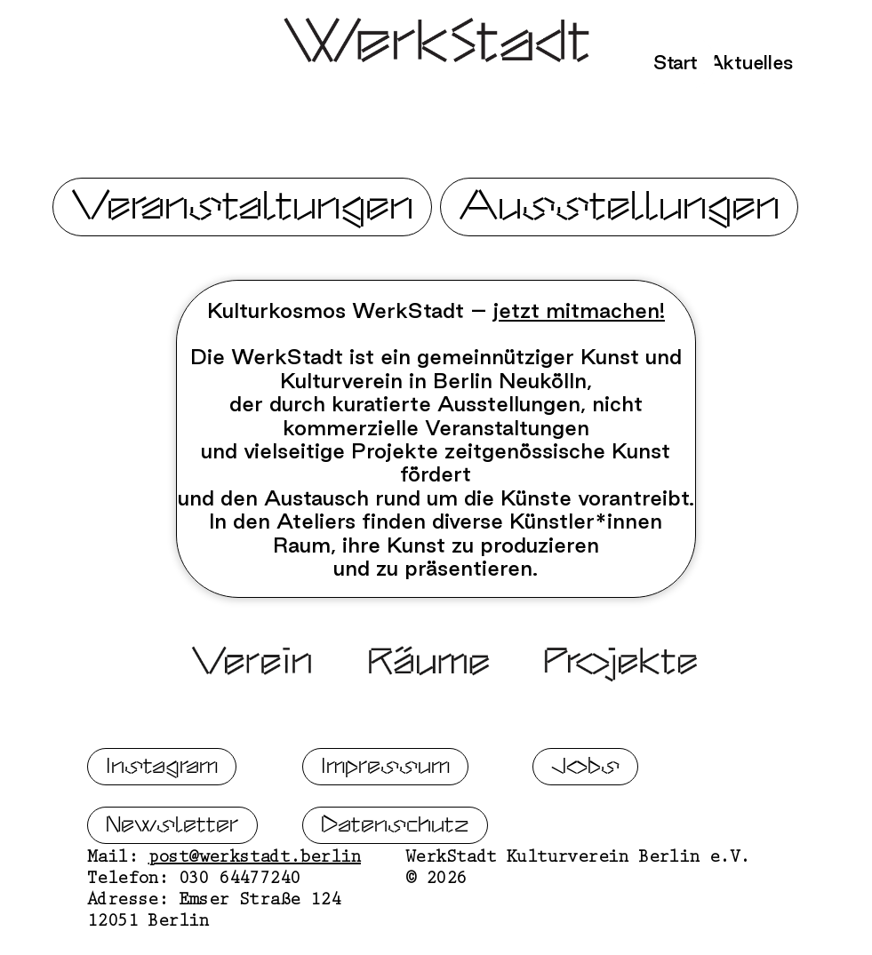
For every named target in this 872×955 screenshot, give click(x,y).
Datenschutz (395, 867)
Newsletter (172, 867)
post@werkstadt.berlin (254, 902)
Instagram (162, 809)
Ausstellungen (619, 207)
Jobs (585, 809)
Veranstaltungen (242, 207)
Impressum (385, 809)
